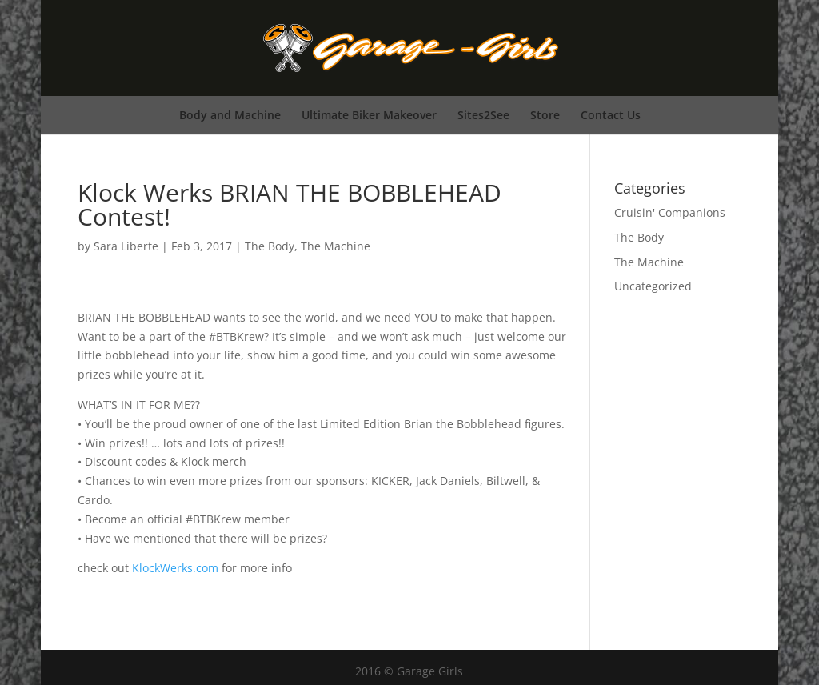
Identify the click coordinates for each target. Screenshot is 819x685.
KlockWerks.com (175, 567)
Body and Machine (230, 114)
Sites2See (483, 114)
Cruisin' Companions (669, 212)
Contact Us (611, 114)
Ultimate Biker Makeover (369, 114)
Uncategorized (653, 286)
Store (545, 114)
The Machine (335, 246)
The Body (269, 246)
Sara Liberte (126, 246)
